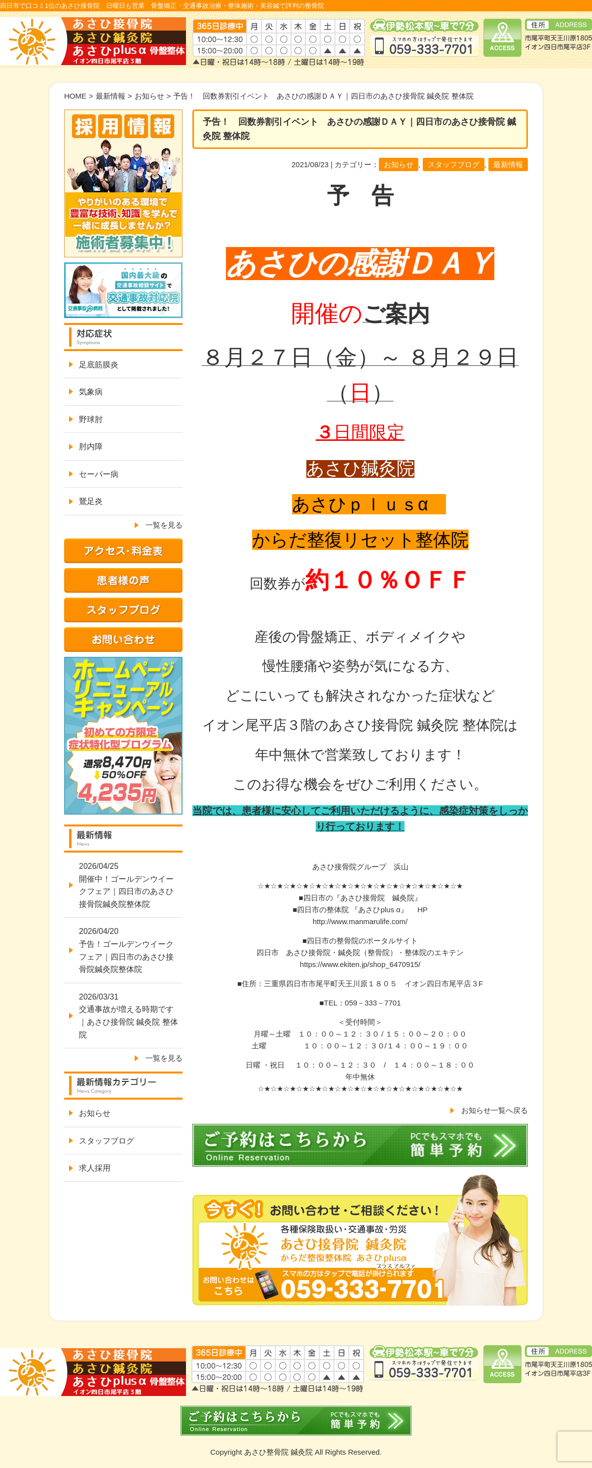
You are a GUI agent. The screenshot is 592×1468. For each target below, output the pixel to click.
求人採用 (95, 1168)
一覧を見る (164, 525)
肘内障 (91, 446)
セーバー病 (98, 474)
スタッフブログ (454, 164)
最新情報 (110, 96)
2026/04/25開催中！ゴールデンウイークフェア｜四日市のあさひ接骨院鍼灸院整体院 (126, 885)
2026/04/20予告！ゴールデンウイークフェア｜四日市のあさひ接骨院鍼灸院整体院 (126, 950)
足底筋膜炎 (98, 364)
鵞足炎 (91, 501)
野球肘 (91, 419)
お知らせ (149, 96)
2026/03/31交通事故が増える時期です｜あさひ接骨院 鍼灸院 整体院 (128, 1016)
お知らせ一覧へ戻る (494, 1110)
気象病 (91, 392)
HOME (75, 96)
